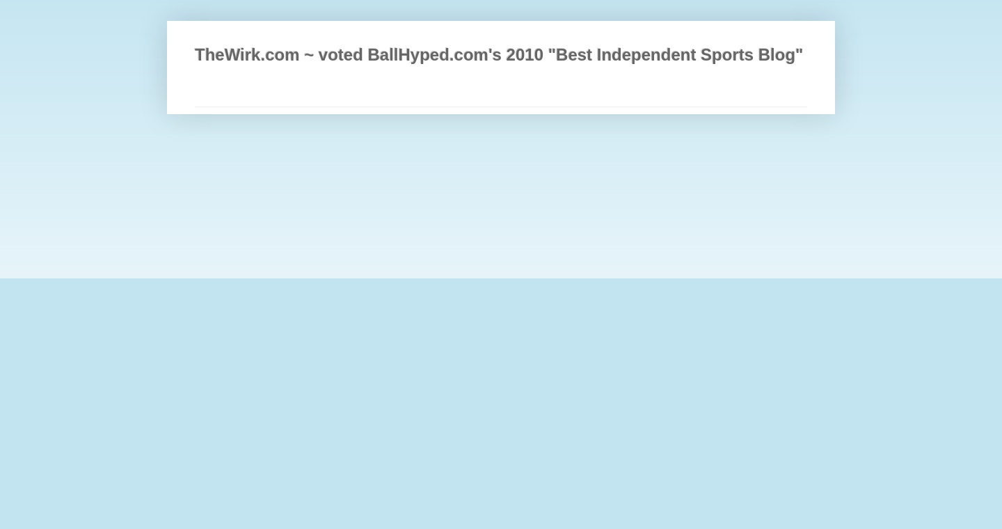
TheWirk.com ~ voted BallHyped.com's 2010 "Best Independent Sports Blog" (499, 54)
